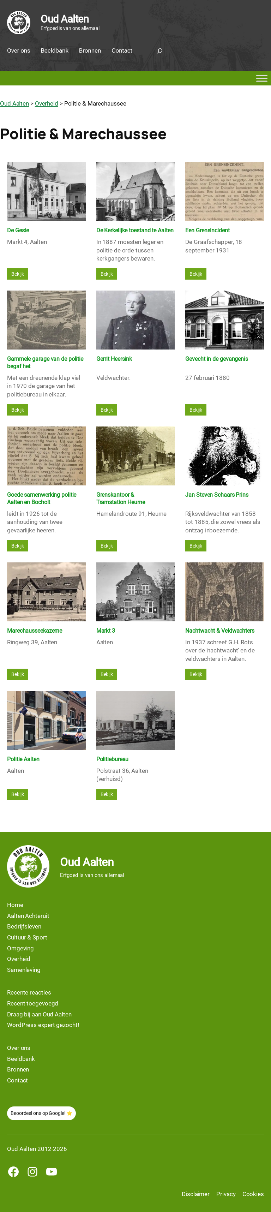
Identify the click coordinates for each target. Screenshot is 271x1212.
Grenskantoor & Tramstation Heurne (120, 498)
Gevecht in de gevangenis (216, 359)
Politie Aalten (23, 759)
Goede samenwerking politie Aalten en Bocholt (41, 498)
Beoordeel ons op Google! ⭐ (41, 1113)
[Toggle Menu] (261, 78)
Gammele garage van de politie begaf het (45, 363)
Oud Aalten (65, 19)
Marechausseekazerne (34, 630)
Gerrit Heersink (114, 359)
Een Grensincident (207, 230)
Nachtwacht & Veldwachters (219, 630)
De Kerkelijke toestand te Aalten (135, 230)
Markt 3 (105, 630)
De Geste (18, 230)
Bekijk (17, 274)
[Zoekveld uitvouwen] (160, 51)
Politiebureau (112, 759)
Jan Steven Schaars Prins (216, 494)
